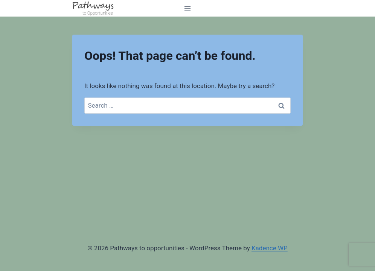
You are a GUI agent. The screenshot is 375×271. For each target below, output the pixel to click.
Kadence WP (270, 248)
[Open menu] (188, 8)
